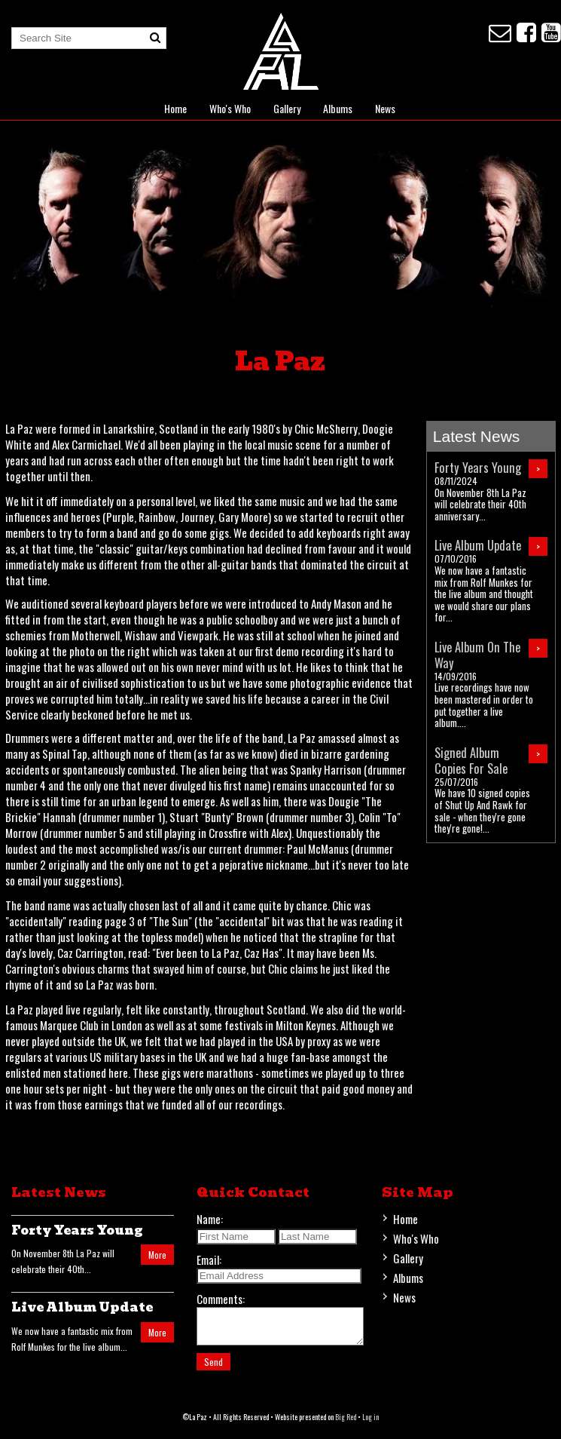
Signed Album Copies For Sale (471, 760)
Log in (370, 1423)
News (385, 108)
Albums (337, 108)
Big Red (345, 1423)
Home (175, 108)
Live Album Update (477, 544)
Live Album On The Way (477, 654)
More (157, 1254)
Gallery (286, 108)
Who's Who (230, 108)
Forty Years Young (477, 467)
